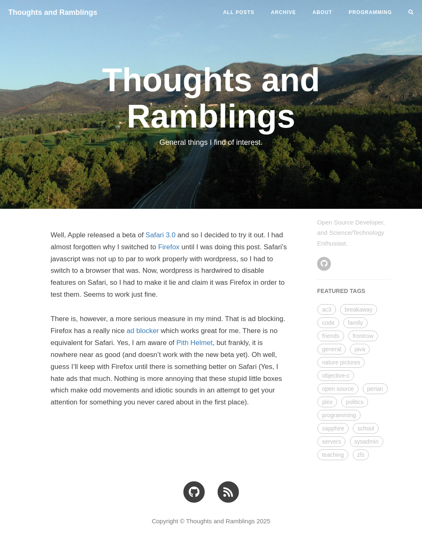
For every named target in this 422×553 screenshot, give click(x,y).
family (355, 322)
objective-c (335, 375)
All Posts (238, 12)
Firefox (169, 247)
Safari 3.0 (160, 235)
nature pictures (341, 362)
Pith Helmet (194, 343)
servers (331, 441)
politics (354, 402)
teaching (333, 454)
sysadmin (366, 441)
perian (375, 388)
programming (339, 415)
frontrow (363, 336)
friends (330, 336)
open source (338, 388)
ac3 (326, 309)
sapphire (333, 428)
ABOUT (322, 12)
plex (327, 402)
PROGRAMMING (370, 12)
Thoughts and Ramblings (52, 12)
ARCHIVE (283, 12)
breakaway (359, 309)
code (328, 322)
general (331, 349)
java (359, 349)
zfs (361, 454)
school (365, 428)
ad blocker (143, 331)
